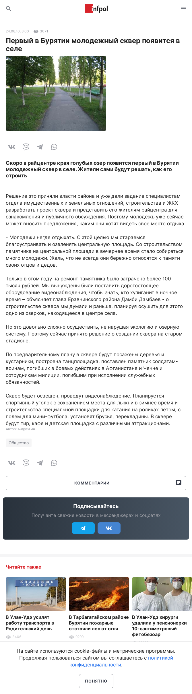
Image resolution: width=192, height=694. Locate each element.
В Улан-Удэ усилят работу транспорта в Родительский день (30, 622)
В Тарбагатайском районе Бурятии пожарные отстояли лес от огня (99, 622)
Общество (19, 442)
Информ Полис (96, 8)
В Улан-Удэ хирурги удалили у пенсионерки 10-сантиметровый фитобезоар (159, 625)
